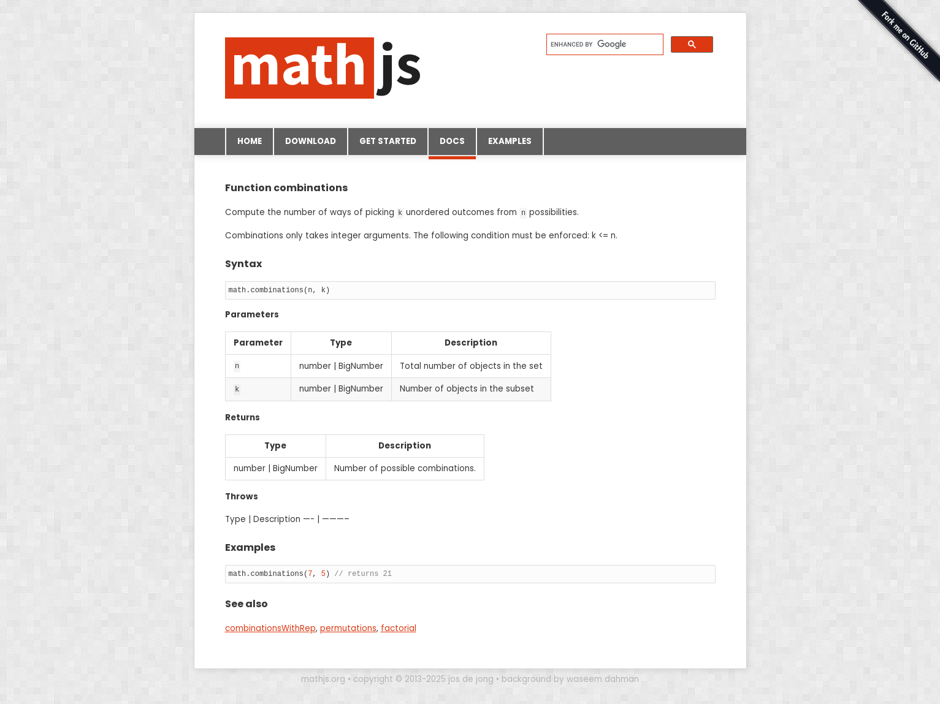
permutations (348, 627)
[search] (604, 44)
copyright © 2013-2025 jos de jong (423, 678)
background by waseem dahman (570, 678)
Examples (510, 141)
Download (310, 141)
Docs (452, 145)
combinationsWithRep (270, 627)
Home (249, 141)
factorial (398, 627)
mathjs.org (323, 678)
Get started (387, 141)
